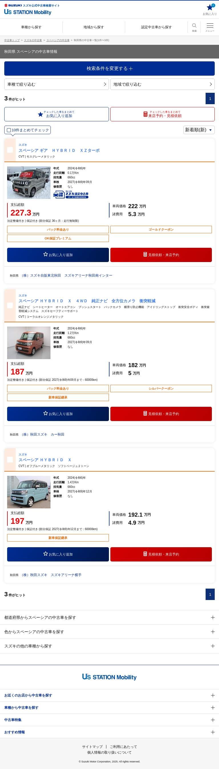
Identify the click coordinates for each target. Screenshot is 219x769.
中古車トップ (12, 40)
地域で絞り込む (162, 84)
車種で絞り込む (56, 84)
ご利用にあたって (123, 747)
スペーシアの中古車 (58, 40)
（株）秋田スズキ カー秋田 (42, 434)
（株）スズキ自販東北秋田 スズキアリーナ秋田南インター (66, 275)
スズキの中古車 (33, 40)
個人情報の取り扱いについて (109, 752)
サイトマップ (92, 747)
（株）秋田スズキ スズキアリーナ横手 (51, 575)
